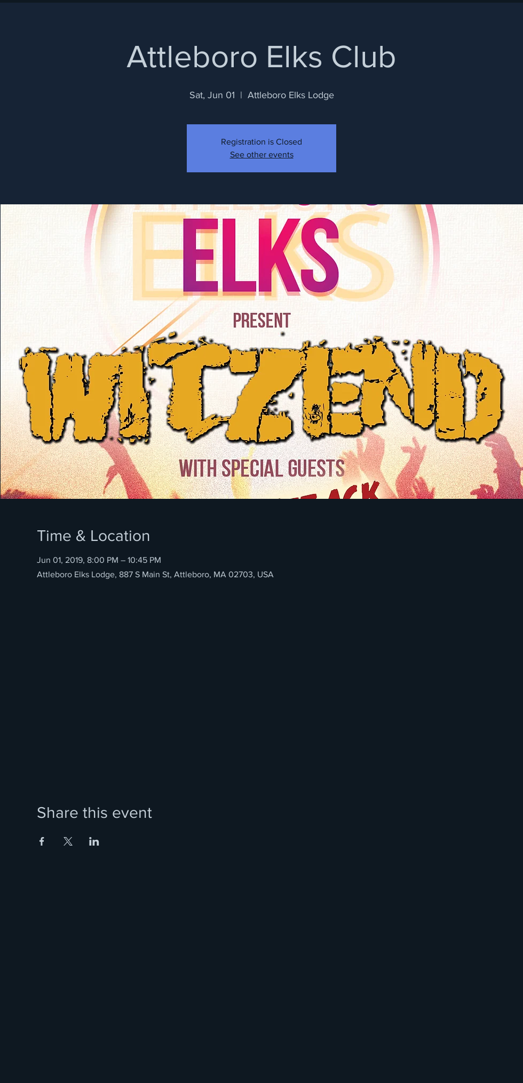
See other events (262, 154)
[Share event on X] (68, 841)
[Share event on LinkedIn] (94, 841)
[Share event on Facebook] (42, 841)
